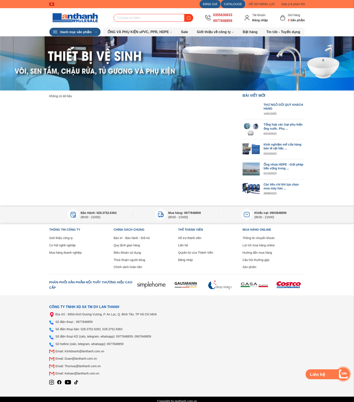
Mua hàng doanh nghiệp (65, 252)
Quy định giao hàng (127, 245)
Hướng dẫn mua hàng (257, 252)
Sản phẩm (249, 267)
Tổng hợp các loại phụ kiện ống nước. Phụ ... (283, 126)
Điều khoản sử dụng (127, 252)
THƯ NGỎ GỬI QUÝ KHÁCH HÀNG (283, 106)
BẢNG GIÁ (210, 4)
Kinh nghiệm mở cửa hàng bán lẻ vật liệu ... (282, 146)
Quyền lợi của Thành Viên (195, 252)
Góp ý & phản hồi (293, 4)
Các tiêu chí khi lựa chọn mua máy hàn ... (281, 186)
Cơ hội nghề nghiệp (62, 245)
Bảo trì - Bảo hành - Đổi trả (132, 238)
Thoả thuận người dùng (129, 260)
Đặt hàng (250, 32)
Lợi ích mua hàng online (259, 245)
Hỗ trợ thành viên (189, 238)
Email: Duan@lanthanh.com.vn (76, 358)
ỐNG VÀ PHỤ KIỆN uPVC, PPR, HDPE (140, 32)
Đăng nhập (185, 260)
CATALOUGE (233, 4)
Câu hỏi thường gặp (256, 260)
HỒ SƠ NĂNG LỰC (262, 4)
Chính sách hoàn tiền (128, 267)
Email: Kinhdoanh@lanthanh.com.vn (79, 351)
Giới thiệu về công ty (215, 32)
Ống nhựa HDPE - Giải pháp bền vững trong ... (283, 166)
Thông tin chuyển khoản (259, 238)
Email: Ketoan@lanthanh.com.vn (77, 373)
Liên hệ (183, 245)
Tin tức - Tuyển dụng (283, 32)
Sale (184, 32)
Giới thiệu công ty (61, 238)
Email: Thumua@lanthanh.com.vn (78, 366)
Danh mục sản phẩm (75, 32)
